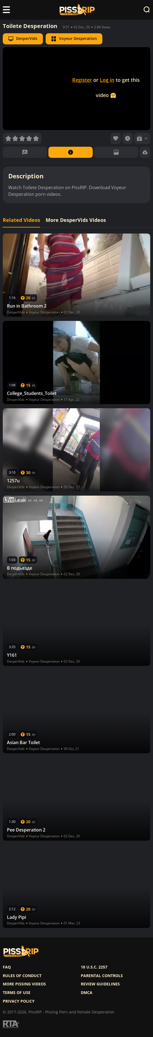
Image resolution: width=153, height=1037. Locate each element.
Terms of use (16, 992)
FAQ (7, 967)
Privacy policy (19, 1001)
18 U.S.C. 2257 (94, 967)
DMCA (86, 992)
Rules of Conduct (22, 975)
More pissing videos (24, 984)
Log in (107, 80)
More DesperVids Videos (76, 220)
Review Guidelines (100, 984)
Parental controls (102, 975)
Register (82, 80)
